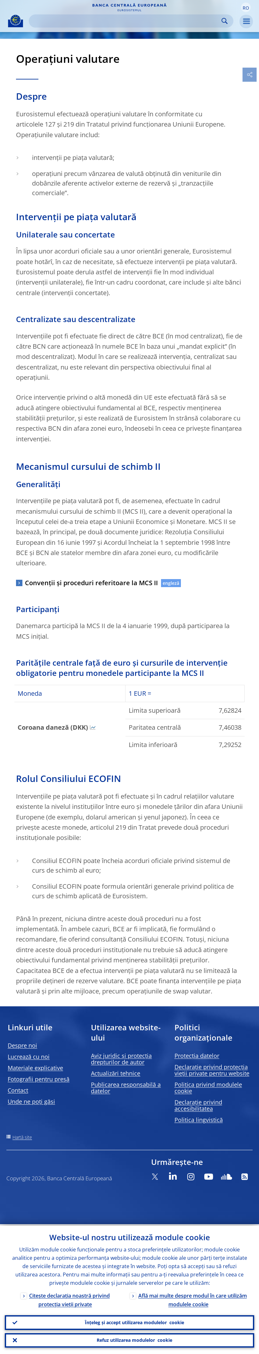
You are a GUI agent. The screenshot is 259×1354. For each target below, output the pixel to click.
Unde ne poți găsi (31, 1101)
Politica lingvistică (198, 1120)
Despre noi (22, 1045)
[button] (246, 7)
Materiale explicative (35, 1068)
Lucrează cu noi (29, 1056)
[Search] (126, 21)
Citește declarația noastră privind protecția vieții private (69, 1298)
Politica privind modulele (208, 1088)
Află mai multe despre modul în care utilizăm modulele (192, 1298)
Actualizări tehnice (115, 1073)
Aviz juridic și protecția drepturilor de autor (121, 1059)
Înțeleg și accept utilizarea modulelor (134, 1321)
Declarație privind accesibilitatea (198, 1105)
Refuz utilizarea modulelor (134, 1340)
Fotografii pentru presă (38, 1079)
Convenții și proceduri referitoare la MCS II (91, 582)
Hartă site (22, 1137)
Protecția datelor (196, 1055)
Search (224, 21)
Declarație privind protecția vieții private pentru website (211, 1070)
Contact (18, 1090)
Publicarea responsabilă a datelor (126, 1088)
